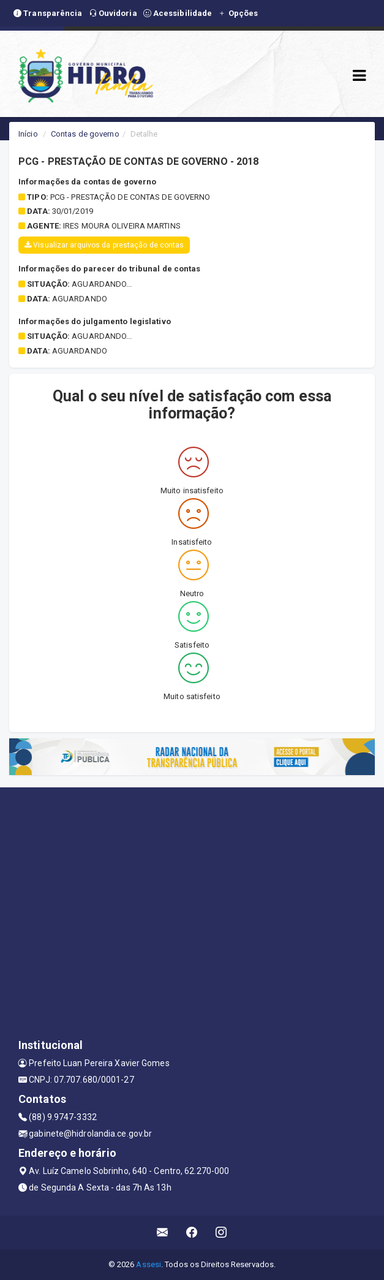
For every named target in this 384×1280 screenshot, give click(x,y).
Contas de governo (85, 133)
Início (28, 133)
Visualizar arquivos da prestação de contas (104, 245)
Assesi (148, 1264)
